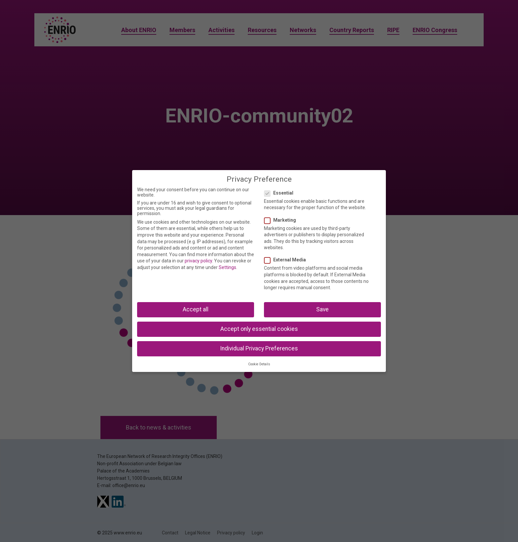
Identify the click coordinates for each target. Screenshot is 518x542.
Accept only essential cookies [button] (259, 329)
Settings (227, 267)
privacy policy (198, 260)
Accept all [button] (195, 309)
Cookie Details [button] (259, 364)
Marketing (282, 220)
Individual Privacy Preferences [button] (259, 348)
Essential (281, 193)
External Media (287, 259)
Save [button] (322, 309)
